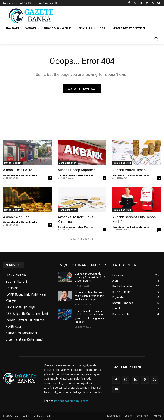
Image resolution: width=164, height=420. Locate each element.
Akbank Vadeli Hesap (129, 170)
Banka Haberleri (13, 162)
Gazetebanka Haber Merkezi (21, 175)
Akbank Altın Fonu (17, 217)
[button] (156, 39)
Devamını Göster (82, 239)
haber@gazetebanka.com (71, 401)
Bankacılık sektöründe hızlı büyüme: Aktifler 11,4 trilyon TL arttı (90, 277)
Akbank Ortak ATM (17, 170)
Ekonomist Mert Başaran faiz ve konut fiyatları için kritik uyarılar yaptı (89, 296)
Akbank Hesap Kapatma (76, 170)
